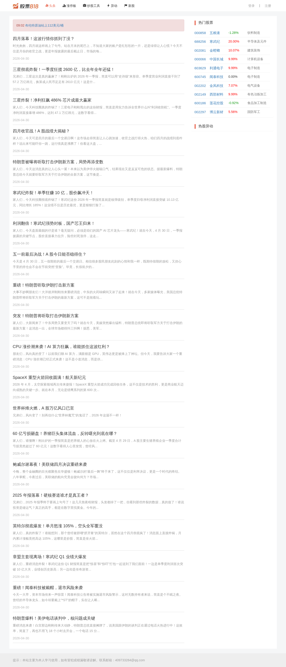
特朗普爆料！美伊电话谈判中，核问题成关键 (54, 618)
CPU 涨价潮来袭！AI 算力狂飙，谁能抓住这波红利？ (61, 346)
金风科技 (216, 86)
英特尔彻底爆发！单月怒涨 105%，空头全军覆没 (58, 526)
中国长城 (216, 59)
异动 (112, 6)
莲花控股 (216, 103)
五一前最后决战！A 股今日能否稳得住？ (49, 254)
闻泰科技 (216, 77)
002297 (200, 112)
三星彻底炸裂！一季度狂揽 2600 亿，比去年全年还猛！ (64, 69)
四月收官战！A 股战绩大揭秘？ (41, 131)
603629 (200, 68)
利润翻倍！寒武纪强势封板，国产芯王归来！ (54, 223)
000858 (200, 33)
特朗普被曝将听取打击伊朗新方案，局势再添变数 (58, 162)
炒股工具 (91, 6)
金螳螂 (215, 50)
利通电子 (216, 68)
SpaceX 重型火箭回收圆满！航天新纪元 (49, 377)
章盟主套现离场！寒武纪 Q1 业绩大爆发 (49, 556)
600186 (200, 103)
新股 (129, 6)
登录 (251, 6)
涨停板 (69, 6)
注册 (268, 6)
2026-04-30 (21, 58)
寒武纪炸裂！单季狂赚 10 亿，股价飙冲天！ (53, 192)
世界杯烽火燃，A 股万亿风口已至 (43, 408)
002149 (200, 94)
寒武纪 (215, 41)
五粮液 (215, 33)
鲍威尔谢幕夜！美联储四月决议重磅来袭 (50, 464)
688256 (200, 41)
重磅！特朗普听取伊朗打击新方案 (44, 285)
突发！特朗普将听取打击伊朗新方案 (46, 315)
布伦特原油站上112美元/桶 (44, 25)
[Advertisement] (232, 168)
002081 (200, 50)
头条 (50, 6)
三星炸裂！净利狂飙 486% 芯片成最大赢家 (52, 100)
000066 (200, 59)
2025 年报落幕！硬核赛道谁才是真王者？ (51, 495)
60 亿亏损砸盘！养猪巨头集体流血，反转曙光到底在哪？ (65, 433)
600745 (200, 77)
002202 (200, 86)
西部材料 (216, 94)
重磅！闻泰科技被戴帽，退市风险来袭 (48, 587)
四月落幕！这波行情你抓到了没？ (44, 38)
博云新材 (216, 112)
